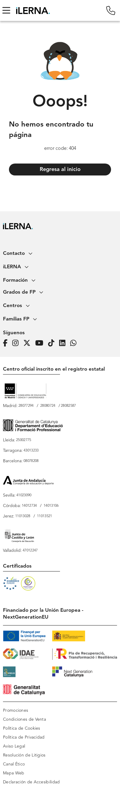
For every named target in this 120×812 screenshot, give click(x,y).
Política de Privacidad (24, 737)
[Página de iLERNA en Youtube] (41, 343)
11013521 (44, 516)
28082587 (68, 406)
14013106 (51, 506)
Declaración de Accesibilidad (31, 782)
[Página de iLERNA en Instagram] (17, 343)
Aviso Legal (14, 746)
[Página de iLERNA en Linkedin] (64, 343)
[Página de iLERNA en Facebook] (7, 343)
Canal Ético (14, 764)
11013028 (22, 516)
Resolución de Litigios (24, 755)
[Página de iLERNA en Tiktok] (53, 343)
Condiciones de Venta (24, 719)
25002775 (23, 440)
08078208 (31, 461)
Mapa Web (13, 773)
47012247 (30, 550)
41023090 (23, 495)
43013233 (31, 450)
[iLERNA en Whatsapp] (75, 343)
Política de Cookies (21, 728)
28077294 (26, 406)
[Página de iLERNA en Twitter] (28, 343)
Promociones (15, 710)
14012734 (29, 506)
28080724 (47, 406)
